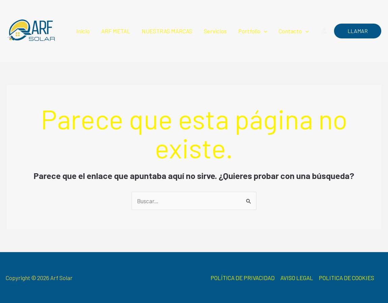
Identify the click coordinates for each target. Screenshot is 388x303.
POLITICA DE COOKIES (346, 277)
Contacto (294, 31)
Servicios (215, 31)
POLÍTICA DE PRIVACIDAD (243, 277)
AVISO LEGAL (296, 277)
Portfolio (252, 31)
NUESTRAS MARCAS (167, 31)
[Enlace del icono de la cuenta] (324, 31)
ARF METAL (115, 31)
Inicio (83, 31)
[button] (263, 31)
